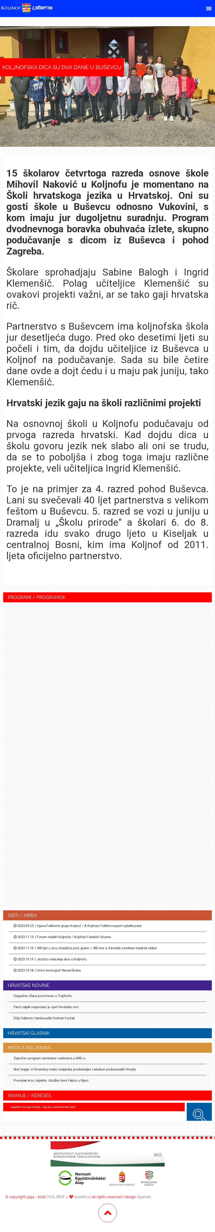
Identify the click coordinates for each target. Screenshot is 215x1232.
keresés (199, 1112)
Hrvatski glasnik (29, 1033)
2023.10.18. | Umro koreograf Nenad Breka (47, 970)
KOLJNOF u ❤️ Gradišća (68, 1197)
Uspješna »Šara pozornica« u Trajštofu (43, 996)
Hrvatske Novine (28, 985)
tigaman (144, 1197)
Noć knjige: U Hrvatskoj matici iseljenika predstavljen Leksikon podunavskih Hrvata (75, 1069)
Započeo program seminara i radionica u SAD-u (49, 1058)
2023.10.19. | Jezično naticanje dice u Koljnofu (50, 959)
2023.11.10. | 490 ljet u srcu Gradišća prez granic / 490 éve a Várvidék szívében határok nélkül (85, 948)
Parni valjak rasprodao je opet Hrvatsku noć (46, 1007)
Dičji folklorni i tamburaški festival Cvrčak (44, 1018)
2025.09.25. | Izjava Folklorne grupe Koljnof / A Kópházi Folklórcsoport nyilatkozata (77, 926)
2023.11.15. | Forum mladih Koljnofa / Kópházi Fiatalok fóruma (62, 937)
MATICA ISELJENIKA (29, 1047)
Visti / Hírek (22, 915)
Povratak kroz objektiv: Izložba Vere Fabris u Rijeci (51, 1080)
